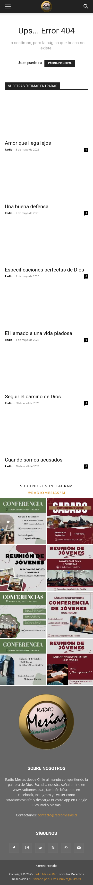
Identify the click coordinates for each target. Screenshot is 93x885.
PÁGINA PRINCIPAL (60, 63)
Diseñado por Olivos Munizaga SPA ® (55, 879)
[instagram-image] (23, 521)
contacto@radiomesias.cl (57, 815)
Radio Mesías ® (44, 874)
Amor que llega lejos (28, 143)
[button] (8, 6)
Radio (8, 149)
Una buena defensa (27, 206)
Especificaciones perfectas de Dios (44, 270)
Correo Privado (46, 866)
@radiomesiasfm (46, 492)
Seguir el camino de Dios (33, 396)
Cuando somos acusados (33, 460)
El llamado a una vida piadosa (38, 333)
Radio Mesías (50, 805)
